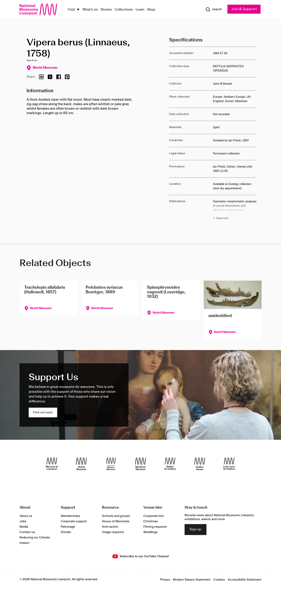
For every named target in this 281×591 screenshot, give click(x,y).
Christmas (150, 521)
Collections (124, 9)
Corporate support (74, 521)
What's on (90, 9)
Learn (140, 9)
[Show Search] (213, 9)
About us (26, 516)
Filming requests (155, 526)
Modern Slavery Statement (191, 579)
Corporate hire (153, 516)
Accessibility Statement (244, 579)
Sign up (195, 529)
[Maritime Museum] (140, 464)
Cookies (219, 579)
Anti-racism (110, 526)
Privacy (165, 579)
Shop (151, 9)
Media (24, 526)
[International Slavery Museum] (111, 464)
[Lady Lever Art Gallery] (229, 464)
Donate (66, 532)
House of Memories (116, 521)
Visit (71, 9)
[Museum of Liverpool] (52, 464)
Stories (106, 9)
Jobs (23, 521)
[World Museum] (81, 464)
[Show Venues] (78, 10)
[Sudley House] (199, 464)
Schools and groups (116, 516)
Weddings (150, 532)
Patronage (68, 526)
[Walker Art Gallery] (170, 464)
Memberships (70, 516)
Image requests (113, 532)
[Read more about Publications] (235, 210)
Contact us (27, 532)
